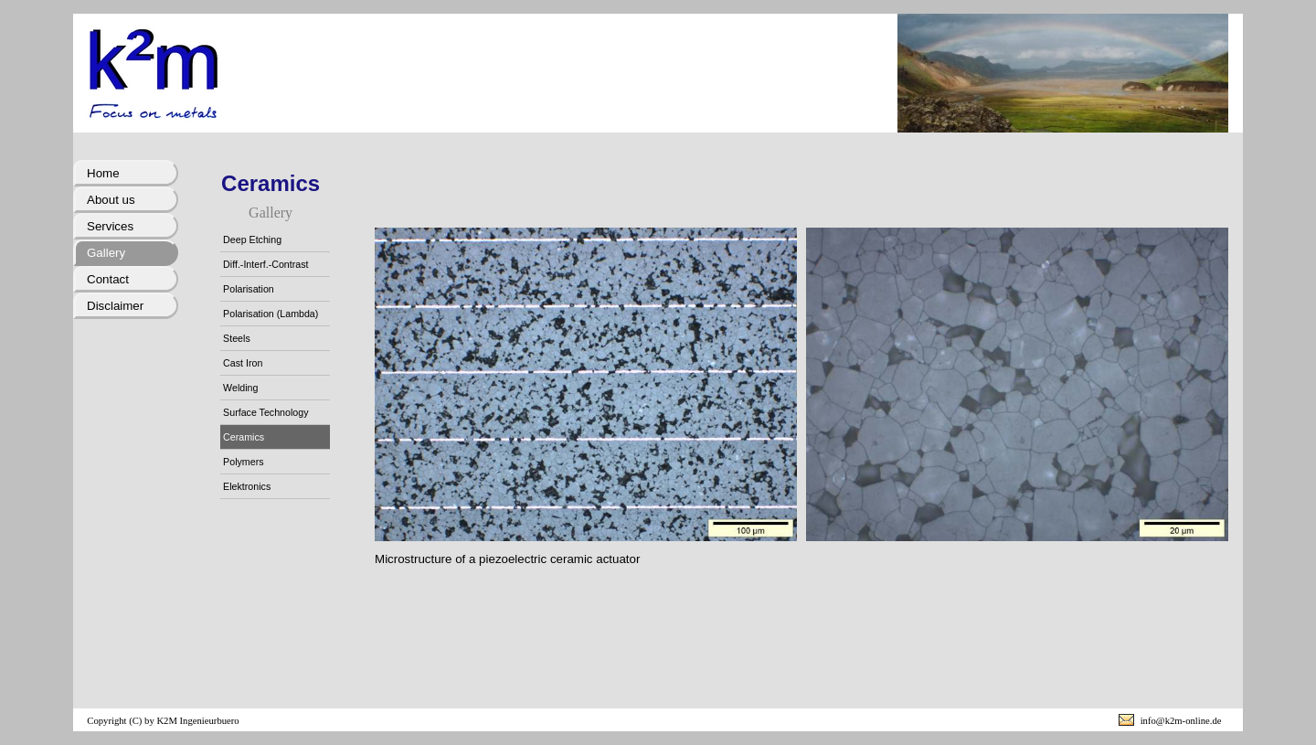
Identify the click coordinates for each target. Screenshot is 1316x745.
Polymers (243, 461)
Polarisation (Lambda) (270, 313)
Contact (108, 279)
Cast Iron (242, 362)
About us (111, 200)
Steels (236, 338)
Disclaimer (115, 306)
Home (103, 173)
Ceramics (243, 436)
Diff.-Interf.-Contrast (265, 264)
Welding (240, 387)
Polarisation (248, 288)
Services (110, 226)
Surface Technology (265, 412)
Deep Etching (252, 239)
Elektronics (247, 486)
